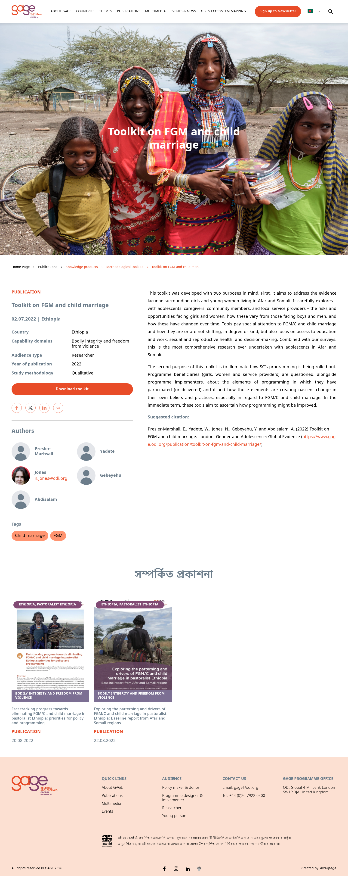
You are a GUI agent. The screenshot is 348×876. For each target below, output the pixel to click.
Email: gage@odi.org (241, 787)
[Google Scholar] (199, 868)
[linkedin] (44, 408)
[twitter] (30, 408)
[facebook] (17, 408)
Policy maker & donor (180, 787)
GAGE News (112, 819)
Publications (128, 11)
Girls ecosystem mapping (223, 11)
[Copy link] (58, 408)
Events (107, 811)
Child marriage (30, 536)
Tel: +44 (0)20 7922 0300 (244, 795)
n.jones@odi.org (51, 478)
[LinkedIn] (187, 868)
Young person (174, 816)
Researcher (172, 808)
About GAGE (112, 787)
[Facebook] (164, 868)
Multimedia (155, 11)
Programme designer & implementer (182, 798)
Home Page (21, 267)
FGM (58, 536)
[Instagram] (176, 868)
